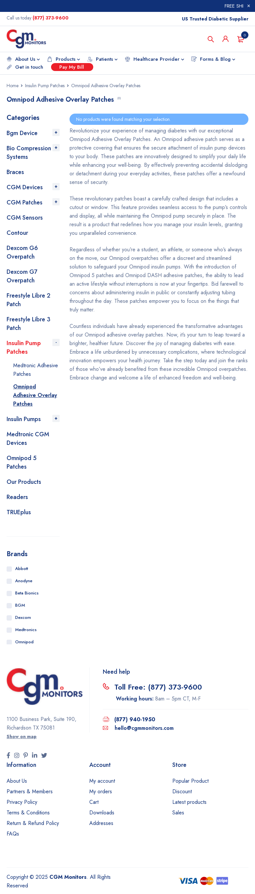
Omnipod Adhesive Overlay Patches (35, 395)
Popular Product (190, 781)
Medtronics (26, 629)
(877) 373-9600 (51, 18)
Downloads (101, 812)
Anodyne (23, 581)
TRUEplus (19, 512)
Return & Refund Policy (33, 823)
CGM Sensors (25, 217)
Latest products (189, 802)
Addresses (101, 823)
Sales (178, 812)
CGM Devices (25, 187)
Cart (94, 802)
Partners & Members (30, 791)
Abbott (21, 568)
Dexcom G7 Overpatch (22, 276)
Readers (17, 497)
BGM (20, 605)
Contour (17, 233)
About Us (17, 781)
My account (102, 781)
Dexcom (23, 617)
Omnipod (24, 642)
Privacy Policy (22, 802)
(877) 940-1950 (134, 719)
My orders (100, 791)
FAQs (13, 834)
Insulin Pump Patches (45, 85)
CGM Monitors (68, 877)
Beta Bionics (27, 593)
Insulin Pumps (24, 419)
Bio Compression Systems (29, 152)
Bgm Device (22, 133)
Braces (15, 172)
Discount (182, 791)
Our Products (24, 482)
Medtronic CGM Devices (28, 438)
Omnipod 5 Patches (22, 462)
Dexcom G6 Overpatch (22, 252)
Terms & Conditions (28, 812)
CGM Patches (24, 202)
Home (12, 85)
